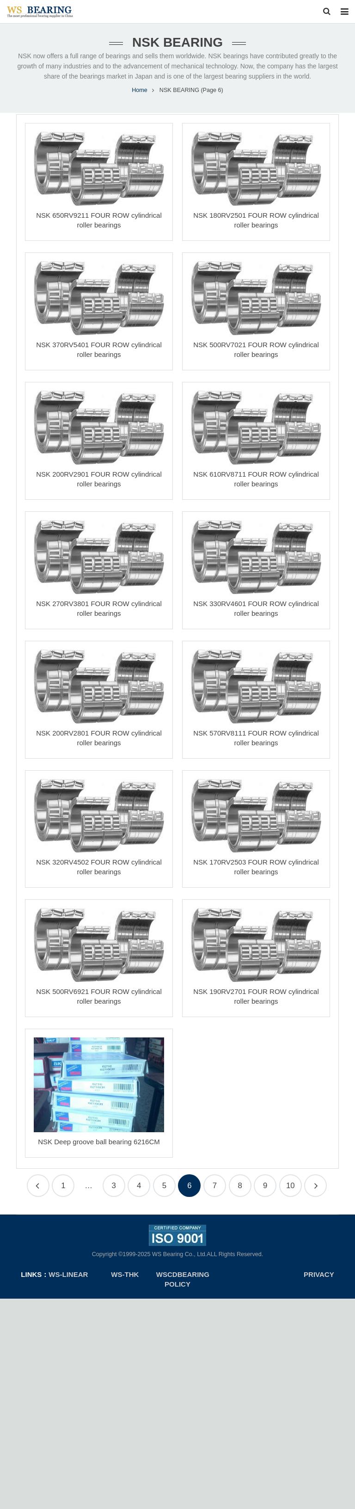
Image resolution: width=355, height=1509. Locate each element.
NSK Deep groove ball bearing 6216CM (99, 1147)
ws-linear (69, 1279)
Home (139, 95)
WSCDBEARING (182, 1279)
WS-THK (125, 1279)
